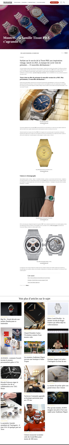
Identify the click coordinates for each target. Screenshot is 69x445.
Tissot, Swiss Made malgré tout (34, 282)
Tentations (17, 2)
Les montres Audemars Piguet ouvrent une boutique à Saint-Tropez (34, 359)
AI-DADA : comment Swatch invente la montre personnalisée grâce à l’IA (11, 360)
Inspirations (31, 2)
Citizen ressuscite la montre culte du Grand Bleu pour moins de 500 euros (33, 437)
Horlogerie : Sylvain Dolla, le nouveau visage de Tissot (38, 280)
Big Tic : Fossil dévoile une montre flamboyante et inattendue (10, 321)
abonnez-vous (54, 2)
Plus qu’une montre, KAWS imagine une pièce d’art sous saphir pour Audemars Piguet (57, 410)
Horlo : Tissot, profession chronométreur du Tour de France (39, 277)
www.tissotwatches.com (44, 123)
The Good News (41, 2)
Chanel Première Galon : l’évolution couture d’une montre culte (33, 335)
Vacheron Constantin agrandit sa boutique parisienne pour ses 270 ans (34, 398)
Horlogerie (6, 33)
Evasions (24, 2)
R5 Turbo (52, 71)
